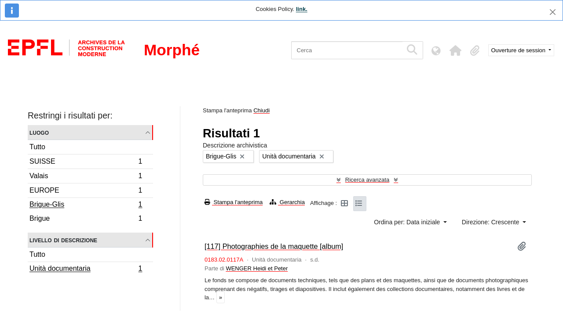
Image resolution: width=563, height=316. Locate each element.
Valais (86, 177)
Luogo (39, 132)
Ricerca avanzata (367, 179)
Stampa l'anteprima (234, 202)
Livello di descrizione (63, 240)
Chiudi (261, 110)
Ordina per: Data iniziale (408, 222)
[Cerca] (346, 50)
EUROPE (86, 191)
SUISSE (86, 162)
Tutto (37, 147)
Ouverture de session (519, 50)
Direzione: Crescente (491, 222)
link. (301, 9)
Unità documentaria (86, 269)
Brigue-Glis (86, 205)
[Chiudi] (553, 12)
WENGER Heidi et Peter (257, 268)
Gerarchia (287, 202)
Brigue (86, 219)
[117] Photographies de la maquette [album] (274, 246)
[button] (455, 50)
